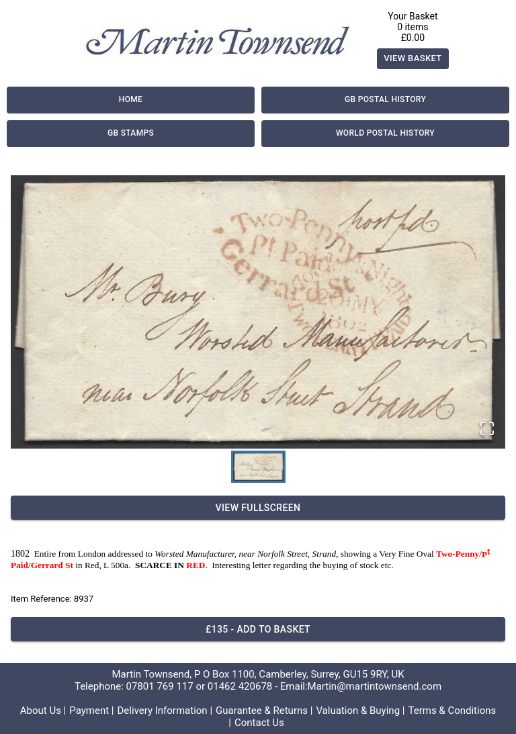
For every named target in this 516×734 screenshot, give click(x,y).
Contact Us (259, 723)
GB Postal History (385, 100)
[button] (258, 312)
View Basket (413, 58)
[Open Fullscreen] (487, 429)
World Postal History (385, 133)
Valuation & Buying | (360, 710)
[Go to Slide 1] (258, 467)
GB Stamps (131, 133)
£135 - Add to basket (258, 629)
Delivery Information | (164, 710)
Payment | (91, 710)
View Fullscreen (258, 508)
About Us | (43, 710)
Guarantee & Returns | (264, 710)
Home (131, 100)
